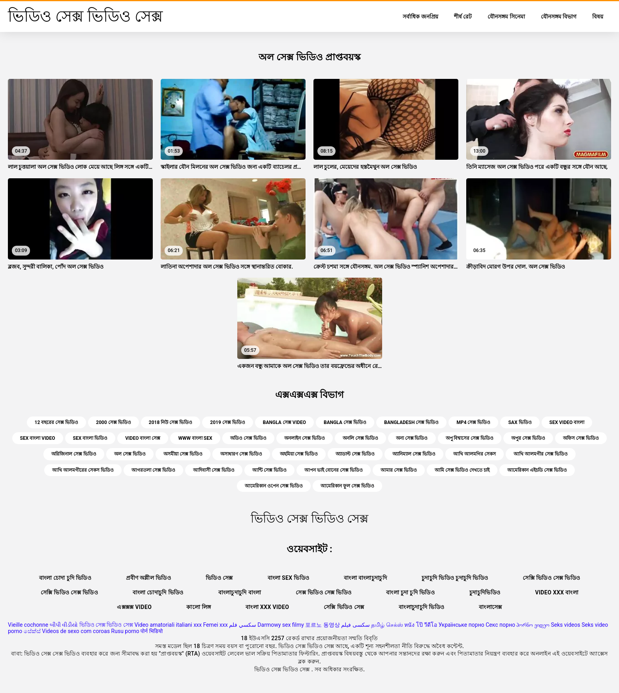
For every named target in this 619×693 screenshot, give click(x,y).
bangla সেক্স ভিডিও (345, 422)
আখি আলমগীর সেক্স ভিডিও (541, 454)
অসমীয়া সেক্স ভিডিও (183, 454)
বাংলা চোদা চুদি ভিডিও (65, 578)
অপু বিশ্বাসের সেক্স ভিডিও (470, 438)
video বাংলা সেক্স (142, 438)
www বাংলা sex (195, 438)
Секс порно (500, 625)
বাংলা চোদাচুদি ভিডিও (158, 592)
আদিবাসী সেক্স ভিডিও (213, 470)
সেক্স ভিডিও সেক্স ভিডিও (323, 592)
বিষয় (597, 16)
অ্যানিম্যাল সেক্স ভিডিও (413, 454)
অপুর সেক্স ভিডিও (528, 438)
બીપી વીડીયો (64, 625)
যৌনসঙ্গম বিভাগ (558, 16)
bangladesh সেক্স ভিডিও (411, 422)
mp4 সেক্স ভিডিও (473, 422)
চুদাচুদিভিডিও (484, 592)
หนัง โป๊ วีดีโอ (420, 625)
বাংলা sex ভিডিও (289, 578)
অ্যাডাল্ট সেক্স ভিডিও (355, 454)
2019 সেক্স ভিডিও (227, 422)
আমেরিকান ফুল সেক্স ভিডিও (347, 486)
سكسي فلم (242, 625)
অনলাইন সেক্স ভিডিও (304, 438)
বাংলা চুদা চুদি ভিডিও (410, 592)
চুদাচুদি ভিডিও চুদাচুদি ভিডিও (455, 578)
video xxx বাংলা (556, 592)
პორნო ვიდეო (532, 625)
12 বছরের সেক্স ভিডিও (57, 422)
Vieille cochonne (28, 625)
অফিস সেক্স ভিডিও (581, 438)
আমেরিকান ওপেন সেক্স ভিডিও (274, 486)
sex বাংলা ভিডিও (90, 438)
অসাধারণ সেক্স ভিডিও (241, 454)
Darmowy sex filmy (280, 625)
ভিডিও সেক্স (219, 578)
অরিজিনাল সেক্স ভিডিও (73, 454)
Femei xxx (215, 625)
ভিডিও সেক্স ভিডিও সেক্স (106, 625)
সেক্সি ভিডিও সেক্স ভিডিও (551, 578)
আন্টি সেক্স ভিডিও (269, 470)
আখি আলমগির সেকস (474, 454)
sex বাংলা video (37, 438)
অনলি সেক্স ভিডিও (360, 438)
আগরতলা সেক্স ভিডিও (153, 470)
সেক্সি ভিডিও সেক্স (344, 607)
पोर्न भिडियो (151, 631)
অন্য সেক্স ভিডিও (412, 438)
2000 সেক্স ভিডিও (113, 422)
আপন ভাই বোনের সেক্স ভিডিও (333, 470)
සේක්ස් (32, 631)
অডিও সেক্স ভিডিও (248, 438)
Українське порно (461, 625)
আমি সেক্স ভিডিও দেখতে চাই (462, 470)
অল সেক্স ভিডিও (130, 454)
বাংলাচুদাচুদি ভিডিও (421, 607)
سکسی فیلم (355, 625)
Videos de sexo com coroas (76, 631)
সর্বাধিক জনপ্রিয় (420, 16)
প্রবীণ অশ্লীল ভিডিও (148, 578)
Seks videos (565, 625)
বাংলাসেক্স (490, 607)
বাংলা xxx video (267, 607)
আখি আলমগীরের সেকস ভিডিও (83, 470)
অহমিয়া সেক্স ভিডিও (299, 454)
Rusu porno (125, 631)
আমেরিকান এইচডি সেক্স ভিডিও (537, 470)
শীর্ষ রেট (463, 16)
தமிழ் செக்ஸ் (387, 625)
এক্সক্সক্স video (134, 607)
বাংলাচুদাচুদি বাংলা (239, 592)
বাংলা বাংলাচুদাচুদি (365, 578)
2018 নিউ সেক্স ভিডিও (171, 422)
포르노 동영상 (322, 625)
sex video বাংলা (567, 422)
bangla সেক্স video (284, 422)
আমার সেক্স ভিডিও (399, 470)
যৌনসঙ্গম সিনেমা (506, 16)
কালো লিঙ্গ (198, 607)
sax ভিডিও (519, 422)
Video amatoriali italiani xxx (168, 625)
